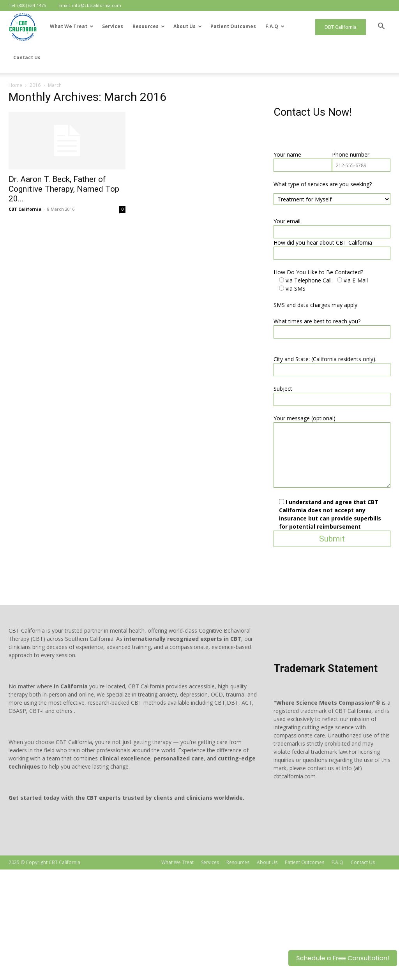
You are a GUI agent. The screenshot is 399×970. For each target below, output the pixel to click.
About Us (187, 26)
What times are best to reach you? (52, 421)
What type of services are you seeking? (58, 284)
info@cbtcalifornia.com (96, 5)
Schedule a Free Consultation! (342, 958)
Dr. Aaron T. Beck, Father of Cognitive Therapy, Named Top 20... (108, 157)
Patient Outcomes (233, 26)
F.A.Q (274, 26)
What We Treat (72, 26)
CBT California (69, 178)
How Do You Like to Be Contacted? (53, 372)
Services (112, 26)
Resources (148, 26)
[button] (381, 27)
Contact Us (27, 57)
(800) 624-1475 (32, 5)
